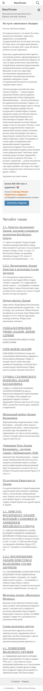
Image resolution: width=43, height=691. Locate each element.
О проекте (15, 682)
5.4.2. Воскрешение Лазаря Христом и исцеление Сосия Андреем (21, 269)
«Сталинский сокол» (11, 688)
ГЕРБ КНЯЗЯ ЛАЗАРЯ (17, 349)
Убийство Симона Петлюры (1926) (28, 688)
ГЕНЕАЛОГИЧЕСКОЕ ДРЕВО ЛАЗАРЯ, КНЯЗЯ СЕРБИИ (19, 331)
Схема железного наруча (18, 626)
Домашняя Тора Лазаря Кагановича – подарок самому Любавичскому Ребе (20, 449)
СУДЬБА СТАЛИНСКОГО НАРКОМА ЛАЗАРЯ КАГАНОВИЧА (19, 380)
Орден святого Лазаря (17, 300)
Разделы (25, 682)
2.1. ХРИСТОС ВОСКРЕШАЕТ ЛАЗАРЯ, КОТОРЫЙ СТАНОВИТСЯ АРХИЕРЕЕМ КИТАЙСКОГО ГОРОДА (20, 519)
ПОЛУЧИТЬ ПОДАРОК (17, 203)
